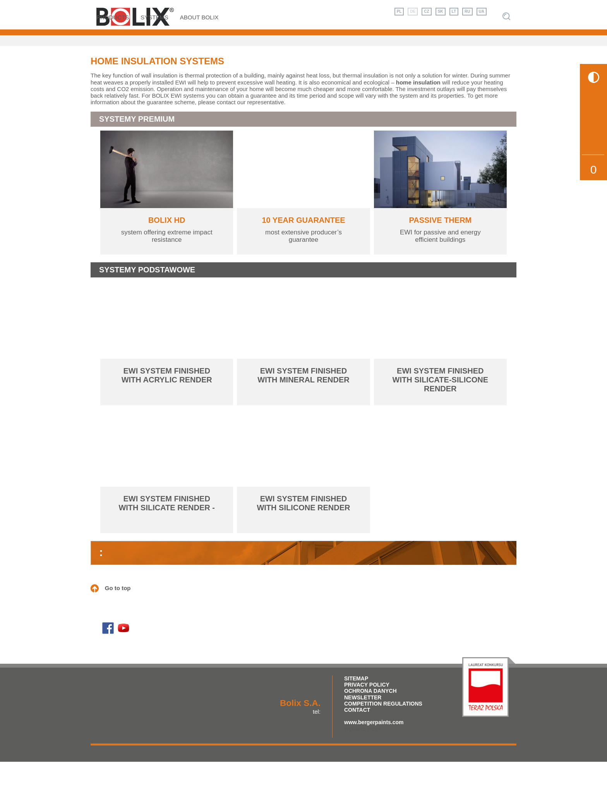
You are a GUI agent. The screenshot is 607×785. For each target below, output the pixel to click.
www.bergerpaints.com (374, 745)
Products (112, 40)
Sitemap (356, 702)
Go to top (118, 611)
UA (481, 11)
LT (454, 11)
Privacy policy (366, 708)
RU (467, 11)
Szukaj (506, 39)
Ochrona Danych (370, 714)
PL (399, 11)
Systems (154, 40)
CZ (426, 11)
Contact (357, 733)
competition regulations (383, 726)
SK (440, 11)
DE (412, 11)
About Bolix (199, 40)
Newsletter (362, 720)
